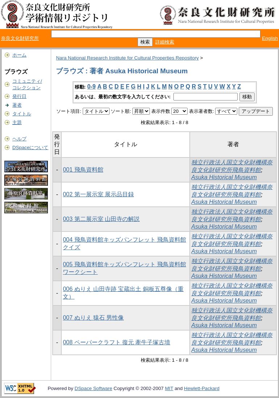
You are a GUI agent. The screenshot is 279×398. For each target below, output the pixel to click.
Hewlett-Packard (201, 388)
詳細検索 (164, 42)
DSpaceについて (30, 147)
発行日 (19, 96)
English (270, 38)
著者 (17, 105)
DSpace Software (93, 388)
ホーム (19, 55)
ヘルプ (19, 138)
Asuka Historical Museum (224, 177)
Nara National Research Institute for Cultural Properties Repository (127, 58)
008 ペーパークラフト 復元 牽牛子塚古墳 (116, 342)
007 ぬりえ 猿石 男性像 (93, 318)
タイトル (21, 113)
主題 (17, 122)
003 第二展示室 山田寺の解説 (101, 219)
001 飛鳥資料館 (83, 170)
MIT (169, 388)
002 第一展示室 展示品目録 (98, 194)
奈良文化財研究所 (20, 38)
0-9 (91, 86)
